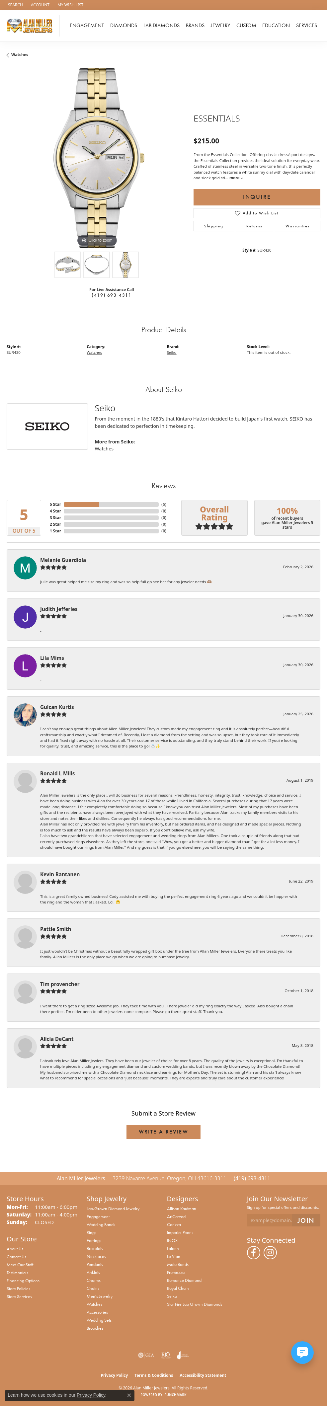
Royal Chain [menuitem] (178, 1288)
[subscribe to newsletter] (306, 1220)
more (236, 177)
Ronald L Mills (57, 773)
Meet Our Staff (20, 1265)
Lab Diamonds (161, 25)
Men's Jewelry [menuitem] (100, 1296)
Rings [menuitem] (91, 1232)
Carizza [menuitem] (174, 1224)
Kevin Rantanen (60, 874)
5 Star (55, 504)
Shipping (213, 226)
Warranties (298, 226)
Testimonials (17, 1273)
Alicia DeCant (57, 1039)
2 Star (55, 524)
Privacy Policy (114, 1375)
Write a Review (164, 1131)
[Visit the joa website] (183, 1355)
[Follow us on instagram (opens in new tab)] (270, 1252)
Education (276, 25)
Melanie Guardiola (63, 560)
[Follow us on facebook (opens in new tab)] (253, 1252)
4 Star (55, 511)
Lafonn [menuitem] (173, 1248)
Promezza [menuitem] (176, 1272)
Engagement (87, 25)
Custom (246, 25)
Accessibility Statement (203, 1375)
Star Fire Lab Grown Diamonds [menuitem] (194, 1304)
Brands (195, 25)
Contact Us (16, 1257)
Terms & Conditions (153, 1375)
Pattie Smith (55, 929)
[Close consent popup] (129, 1395)
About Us (15, 1249)
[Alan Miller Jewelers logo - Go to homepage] (31, 26)
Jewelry (220, 25)
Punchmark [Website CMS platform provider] (175, 1394)
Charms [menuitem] (94, 1280)
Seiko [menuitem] (172, 1296)
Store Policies (18, 1288)
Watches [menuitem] (94, 1304)
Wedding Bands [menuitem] (101, 1224)
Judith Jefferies (58, 609)
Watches (19, 54)
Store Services (19, 1296)
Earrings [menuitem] (94, 1240)
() (163, 504)
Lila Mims (52, 658)
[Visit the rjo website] (166, 1355)
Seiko (172, 352)
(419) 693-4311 (111, 295)
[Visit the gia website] (146, 1355)
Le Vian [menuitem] (173, 1256)
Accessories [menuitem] (97, 1312)
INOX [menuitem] (172, 1240)
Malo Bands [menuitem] (178, 1264)
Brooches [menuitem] (95, 1328)
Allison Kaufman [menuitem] (181, 1208)
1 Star (55, 531)
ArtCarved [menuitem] (176, 1216)
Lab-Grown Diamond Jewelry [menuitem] (113, 1208)
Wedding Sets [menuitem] (99, 1320)
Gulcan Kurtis (57, 707)
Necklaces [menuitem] (96, 1256)
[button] (15, 5)
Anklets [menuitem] (93, 1272)
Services (306, 25)
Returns (254, 226)
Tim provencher (60, 984)
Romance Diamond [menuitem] (184, 1280)
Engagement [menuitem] (98, 1216)
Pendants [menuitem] (95, 1264)
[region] (97, 158)
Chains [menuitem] (93, 1288)
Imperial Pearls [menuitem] (180, 1232)
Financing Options (23, 1281)
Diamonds (123, 25)
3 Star (55, 517)
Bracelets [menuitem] (95, 1248)
